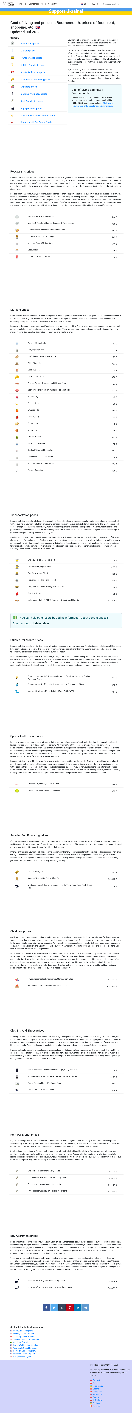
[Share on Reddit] (85, 1307)
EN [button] (84, 4)
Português (96, 1392)
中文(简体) (96, 1400)
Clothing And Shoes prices (33, 94)
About (43, 4)
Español (95, 1389)
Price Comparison (31, 4)
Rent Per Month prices (31, 101)
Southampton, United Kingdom (26, 1339)
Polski (94, 1383)
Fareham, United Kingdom (24, 1354)
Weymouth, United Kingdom (25, 1348)
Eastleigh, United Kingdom (24, 1351)
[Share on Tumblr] (62, 1307)
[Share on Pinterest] (70, 1307)
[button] (95, 4)
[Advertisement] (66, 149)
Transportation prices (31, 57)
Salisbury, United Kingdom (24, 1336)
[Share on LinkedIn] (77, 1307)
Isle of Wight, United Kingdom (25, 1345)
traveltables (11, 4)
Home (19, 4)
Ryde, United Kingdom (22, 1356)
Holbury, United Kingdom (23, 1334)
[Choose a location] (115, 4)
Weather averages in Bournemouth (38, 115)
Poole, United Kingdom (23, 1331)
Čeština (94, 1397)
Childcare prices (28, 86)
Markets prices (28, 50)
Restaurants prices (29, 43)
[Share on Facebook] (46, 1307)
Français (95, 1406)
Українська (96, 1386)
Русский (95, 1380)
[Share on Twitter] (54, 1307)
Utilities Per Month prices (33, 65)
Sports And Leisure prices (33, 72)
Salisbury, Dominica (21, 1342)
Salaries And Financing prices (35, 79)
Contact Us (53, 4)
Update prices (41, 623)
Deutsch (95, 1403)
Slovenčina (96, 1394)
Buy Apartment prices (31, 108)
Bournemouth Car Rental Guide (36, 122)
